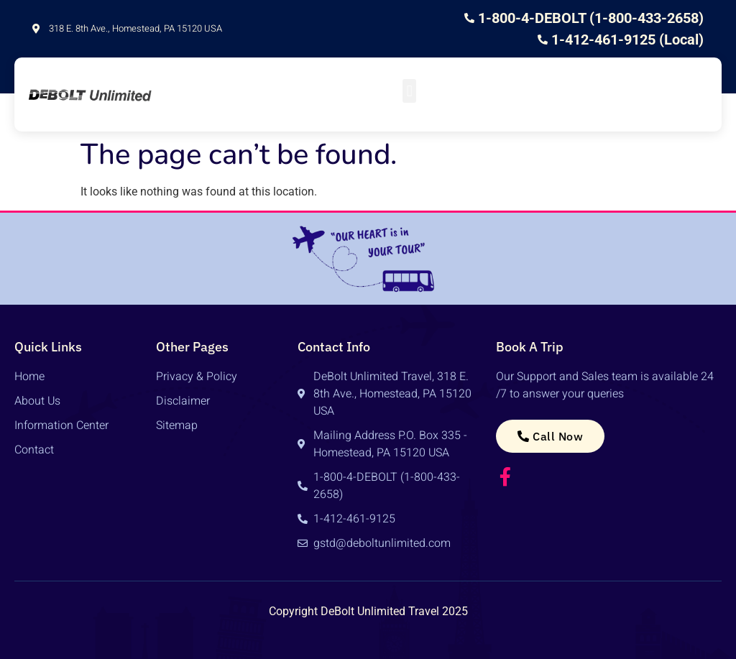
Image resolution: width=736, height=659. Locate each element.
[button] (409, 91)
